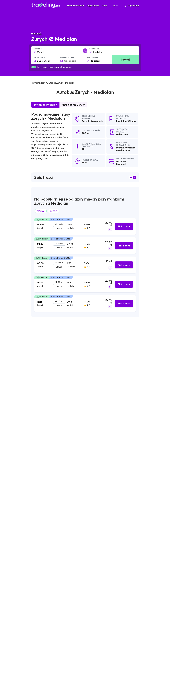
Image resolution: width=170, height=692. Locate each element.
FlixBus (37, 384)
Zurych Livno (38, 565)
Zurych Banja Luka (41, 580)
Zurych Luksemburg (41, 619)
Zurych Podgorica (41, 629)
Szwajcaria (96, 121)
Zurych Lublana (39, 575)
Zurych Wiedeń (75, 614)
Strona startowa (75, 5)
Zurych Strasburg (40, 610)
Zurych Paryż (38, 614)
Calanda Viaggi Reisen (45, 406)
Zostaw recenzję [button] (124, 512)
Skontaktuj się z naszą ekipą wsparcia (56, 664)
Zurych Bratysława (77, 585)
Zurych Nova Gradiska (79, 590)
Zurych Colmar (75, 619)
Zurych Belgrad (75, 570)
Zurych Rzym (74, 560)
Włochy (132, 121)
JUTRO (53, 211)
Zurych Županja (75, 605)
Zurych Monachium (77, 555)
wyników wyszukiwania (102, 335)
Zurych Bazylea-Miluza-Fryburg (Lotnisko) (89, 550)
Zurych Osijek (38, 595)
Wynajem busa (128, 663)
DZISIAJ (41, 211)
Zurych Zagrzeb (39, 550)
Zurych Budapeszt (41, 590)
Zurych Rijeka (38, 585)
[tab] (85, 226)
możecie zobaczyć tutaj (52, 451)
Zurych (85, 121)
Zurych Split (37, 555)
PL (115, 5)
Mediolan (121, 121)
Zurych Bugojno (75, 595)
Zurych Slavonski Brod (43, 605)
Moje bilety (131, 5)
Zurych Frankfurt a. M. (78, 610)
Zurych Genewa (75, 624)
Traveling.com (77, 687)
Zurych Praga (74, 565)
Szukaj (125, 59)
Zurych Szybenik (76, 575)
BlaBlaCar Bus (40, 377)
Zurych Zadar (38, 570)
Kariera (124, 650)
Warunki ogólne (109, 650)
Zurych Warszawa (77, 580)
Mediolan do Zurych (73, 104)
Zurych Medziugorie (41, 600)
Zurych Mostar (39, 560)
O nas (86, 653)
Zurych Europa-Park (78, 600)
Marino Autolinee (42, 370)
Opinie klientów (128, 653)
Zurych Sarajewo (40, 624)
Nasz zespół (89, 657)
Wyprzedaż (93, 5)
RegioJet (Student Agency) (48, 399)
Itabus (36, 392)
